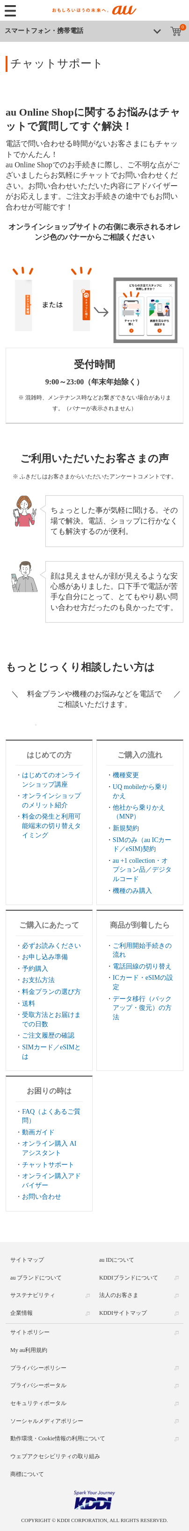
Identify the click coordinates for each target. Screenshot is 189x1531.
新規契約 (126, 828)
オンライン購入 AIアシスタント (49, 1148)
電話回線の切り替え (142, 966)
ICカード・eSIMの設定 (143, 982)
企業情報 (21, 1313)
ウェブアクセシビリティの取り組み (55, 1456)
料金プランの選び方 (51, 991)
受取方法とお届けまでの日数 (51, 1019)
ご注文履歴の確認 (48, 1035)
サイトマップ (27, 1260)
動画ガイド (38, 1132)
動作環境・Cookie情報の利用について (57, 1438)
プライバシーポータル (38, 1385)
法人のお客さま (118, 1295)
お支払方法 (38, 980)
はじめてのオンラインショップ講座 (51, 780)
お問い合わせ (41, 1196)
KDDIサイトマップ (123, 1313)
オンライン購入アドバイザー (51, 1180)
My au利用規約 (28, 1350)
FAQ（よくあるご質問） (51, 1116)
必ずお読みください (51, 945)
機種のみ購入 (132, 890)
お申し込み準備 (45, 957)
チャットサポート (48, 1164)
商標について (27, 1474)
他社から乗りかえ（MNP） (139, 812)
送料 (28, 1003)
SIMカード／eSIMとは (51, 1052)
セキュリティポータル (38, 1403)
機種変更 (126, 775)
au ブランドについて (36, 1277)
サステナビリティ (32, 1295)
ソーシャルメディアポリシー (46, 1421)
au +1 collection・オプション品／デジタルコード (142, 870)
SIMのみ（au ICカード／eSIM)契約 (142, 844)
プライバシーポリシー (38, 1368)
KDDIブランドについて (128, 1277)
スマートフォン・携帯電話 (44, 30)
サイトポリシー (30, 1332)
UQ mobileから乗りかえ (140, 791)
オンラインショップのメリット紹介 (51, 800)
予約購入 (35, 968)
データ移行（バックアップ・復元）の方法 (142, 1008)
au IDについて (116, 1260)
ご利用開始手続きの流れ (142, 950)
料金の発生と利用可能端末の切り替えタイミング (51, 825)
